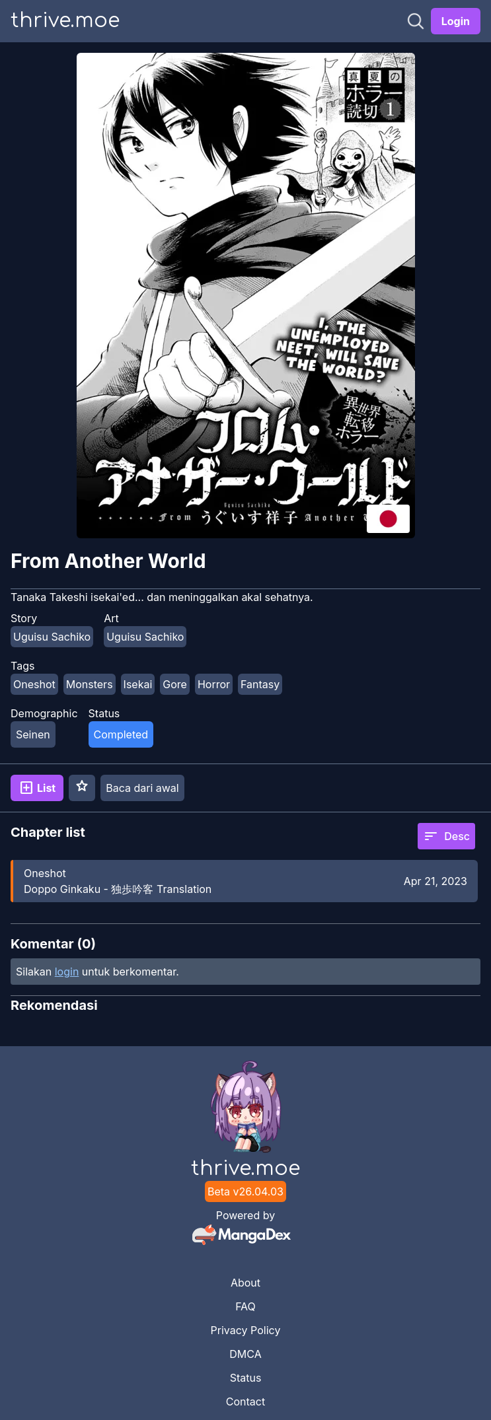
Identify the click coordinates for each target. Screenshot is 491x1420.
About (245, 1282)
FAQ (245, 1306)
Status (246, 1377)
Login (455, 21)
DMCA (245, 1354)
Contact (245, 1401)
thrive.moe (65, 21)
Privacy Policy (246, 1330)
